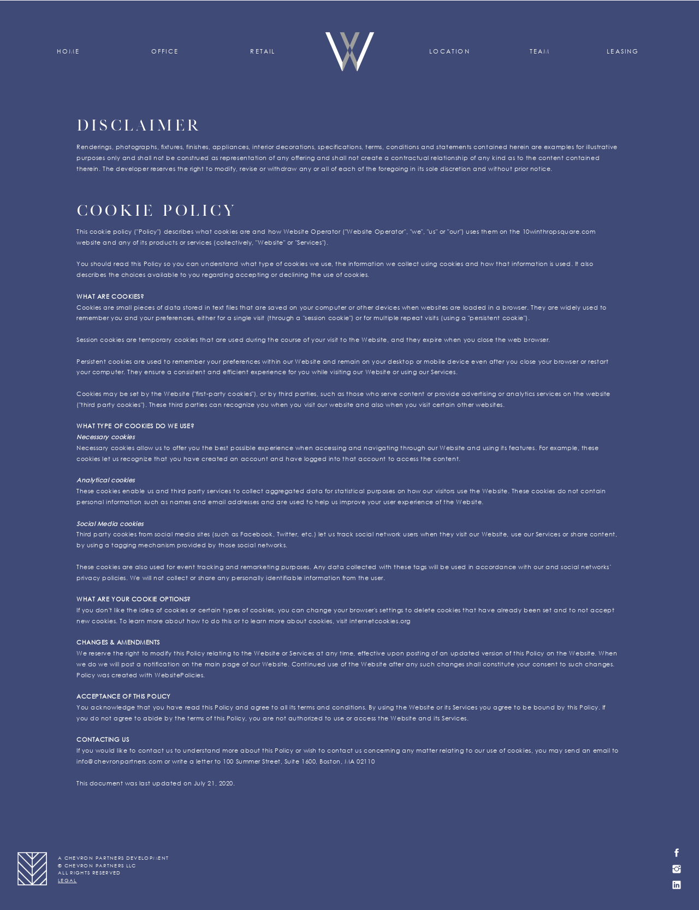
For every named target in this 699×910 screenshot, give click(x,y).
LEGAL (67, 880)
